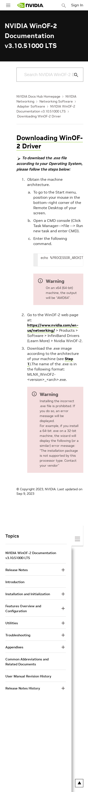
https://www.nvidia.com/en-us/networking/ (52, 328)
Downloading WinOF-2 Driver (39, 116)
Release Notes (16, 570)
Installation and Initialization (27, 594)
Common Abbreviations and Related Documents (27, 661)
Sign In (77, 5)
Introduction (14, 582)
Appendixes (14, 647)
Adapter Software (31, 106)
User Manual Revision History (28, 676)
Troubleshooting (17, 635)
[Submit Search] (73, 74)
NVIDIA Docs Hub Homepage (38, 96)
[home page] (30, 5)
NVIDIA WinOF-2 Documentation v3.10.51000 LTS (30, 555)
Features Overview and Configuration (23, 608)
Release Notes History (22, 688)
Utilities (11, 623)
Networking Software (56, 101)
